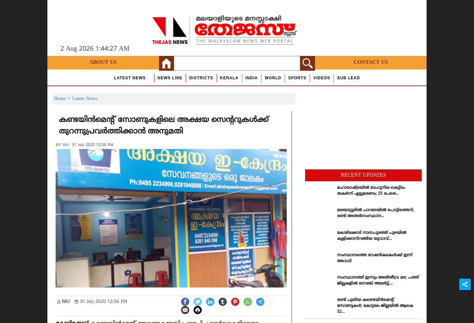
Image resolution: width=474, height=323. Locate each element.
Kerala (229, 78)
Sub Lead (348, 78)
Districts (201, 78)
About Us (103, 62)
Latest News (129, 78)
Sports (297, 78)
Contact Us (371, 62)
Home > (63, 99)
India (252, 78)
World (273, 78)
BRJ (66, 145)
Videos (321, 78)
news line (170, 78)
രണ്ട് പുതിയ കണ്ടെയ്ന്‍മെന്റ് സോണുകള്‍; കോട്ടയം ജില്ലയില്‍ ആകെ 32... (375, 306)
